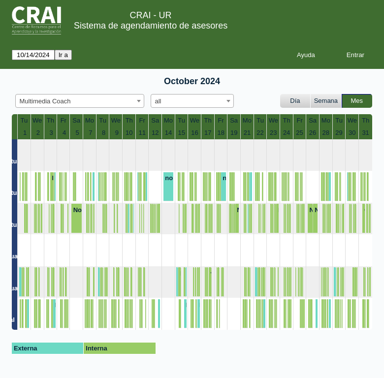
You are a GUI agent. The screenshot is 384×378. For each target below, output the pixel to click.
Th (50, 120)
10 (129, 132)
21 (247, 132)
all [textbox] (158, 101)
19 (233, 132)
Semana (326, 100)
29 (338, 132)
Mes (357, 100)
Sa (76, 120)
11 (141, 132)
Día (295, 100)
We (37, 120)
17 (207, 132)
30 (352, 132)
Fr (63, 120)
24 (286, 132)
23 (273, 132)
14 (168, 132)
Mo (89, 120)
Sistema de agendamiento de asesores (150, 26)
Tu (24, 120)
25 (299, 132)
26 (312, 132)
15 (181, 132)
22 (259, 132)
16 (194, 132)
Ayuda (306, 55)
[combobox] (79, 101)
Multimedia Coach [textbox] (45, 101)
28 (325, 132)
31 (365, 132)
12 (155, 132)
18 (220, 132)
